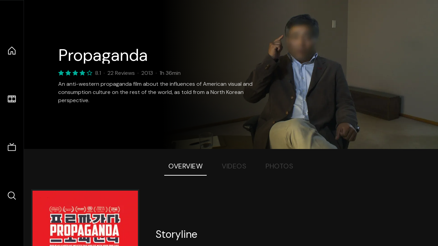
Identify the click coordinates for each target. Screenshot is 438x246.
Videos (234, 166)
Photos (279, 166)
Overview (185, 166)
